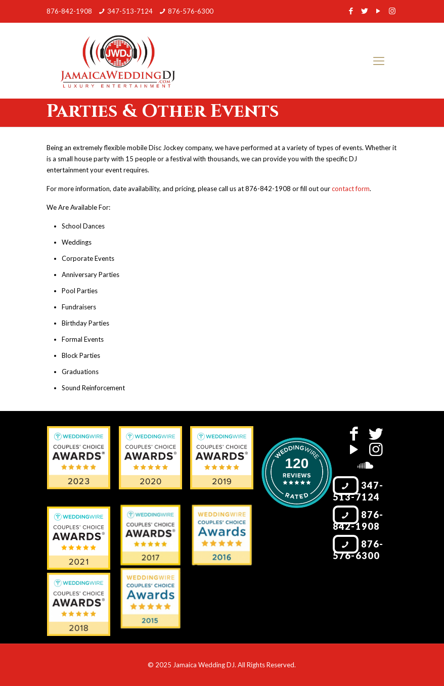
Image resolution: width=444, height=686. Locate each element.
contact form (351, 189)
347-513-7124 (130, 11)
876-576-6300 (190, 11)
